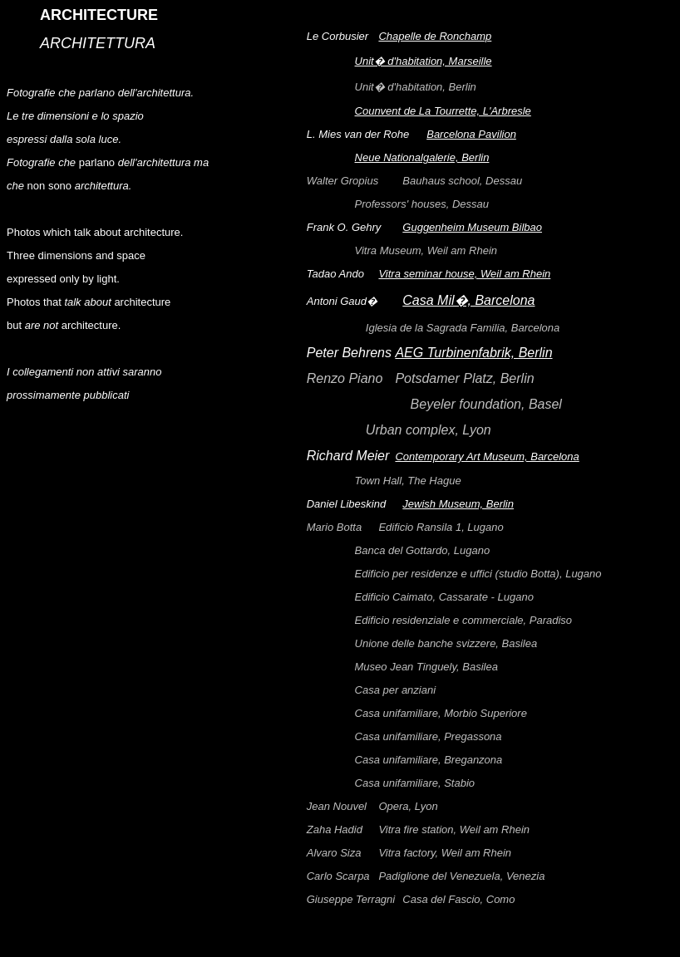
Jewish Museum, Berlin (458, 506)
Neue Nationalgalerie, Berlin (422, 160)
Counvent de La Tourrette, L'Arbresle (443, 113)
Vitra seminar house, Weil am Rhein (464, 276)
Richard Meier (351, 458)
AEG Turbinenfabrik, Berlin (473, 355)
